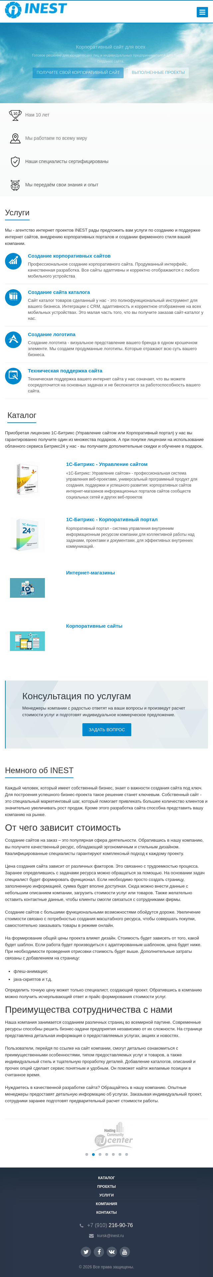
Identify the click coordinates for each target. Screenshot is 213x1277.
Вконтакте (112, 1251)
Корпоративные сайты (94, 626)
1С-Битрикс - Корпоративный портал (112, 519)
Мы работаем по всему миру (56, 138)
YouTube (124, 1252)
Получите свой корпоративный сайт (78, 72)
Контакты (106, 1212)
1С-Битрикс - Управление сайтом (107, 464)
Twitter (86, 1252)
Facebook (99, 1252)
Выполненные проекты (158, 72)
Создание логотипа (51, 334)
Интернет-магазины (90, 572)
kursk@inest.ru (110, 1235)
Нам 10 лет (37, 114)
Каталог (106, 1178)
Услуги (106, 1195)
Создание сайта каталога (59, 292)
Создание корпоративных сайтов (69, 256)
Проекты (106, 1186)
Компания (106, 1204)
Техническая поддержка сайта (65, 370)
